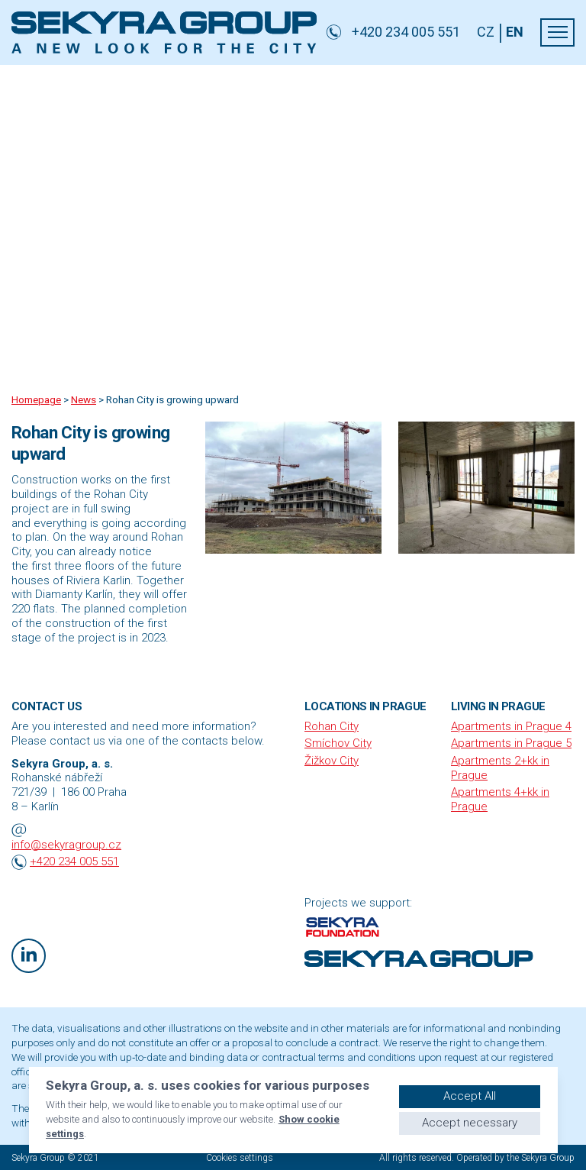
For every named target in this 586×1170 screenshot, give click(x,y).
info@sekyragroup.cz (66, 845)
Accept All (469, 1096)
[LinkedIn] (28, 956)
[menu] (557, 32)
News (83, 399)
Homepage (36, 399)
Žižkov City (331, 761)
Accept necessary (469, 1123)
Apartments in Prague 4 (511, 726)
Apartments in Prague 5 (511, 743)
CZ (485, 32)
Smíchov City (338, 743)
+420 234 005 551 (74, 861)
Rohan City (331, 726)
